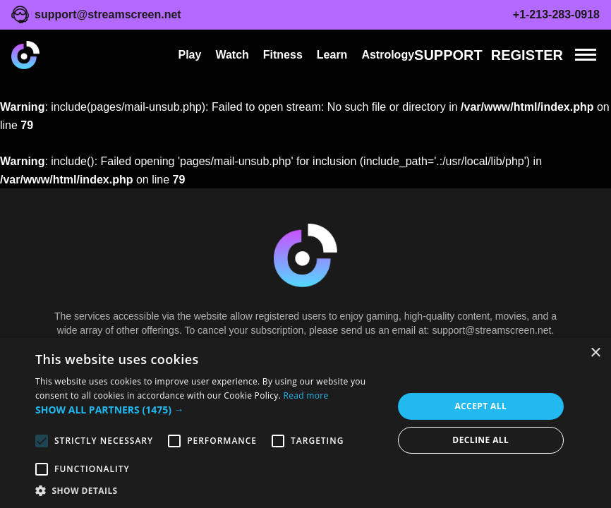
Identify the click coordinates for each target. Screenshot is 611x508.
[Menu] (585, 54)
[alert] (305, 423)
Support (448, 55)
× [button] (595, 353)
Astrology (387, 55)
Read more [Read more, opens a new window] (306, 395)
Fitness (283, 55)
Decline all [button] (480, 440)
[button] (208, 410)
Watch (231, 55)
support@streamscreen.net (108, 14)
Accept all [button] (480, 406)
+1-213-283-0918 (556, 14)
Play (189, 55)
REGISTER (527, 55)
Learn (332, 55)
